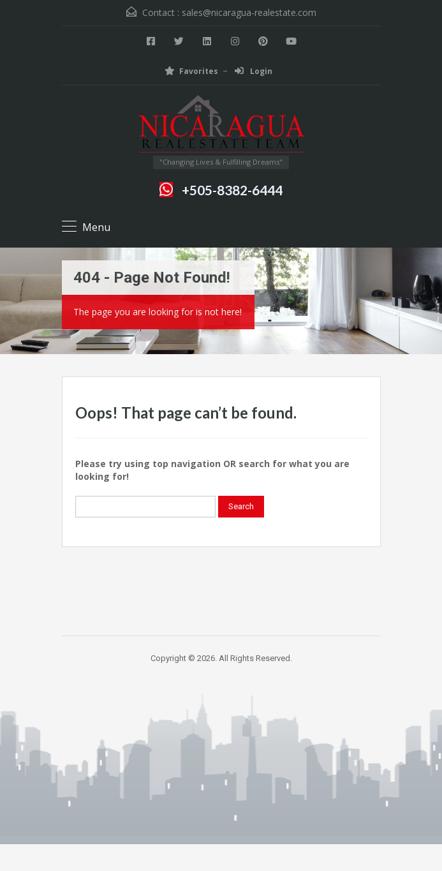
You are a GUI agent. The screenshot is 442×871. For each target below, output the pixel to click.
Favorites (191, 71)
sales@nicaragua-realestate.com (249, 12)
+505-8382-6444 (232, 190)
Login (253, 71)
